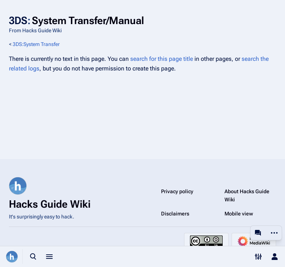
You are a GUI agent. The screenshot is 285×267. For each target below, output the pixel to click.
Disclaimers (175, 214)
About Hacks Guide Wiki (247, 195)
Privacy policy (177, 191)
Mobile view (239, 214)
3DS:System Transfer (36, 44)
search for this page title (161, 58)
